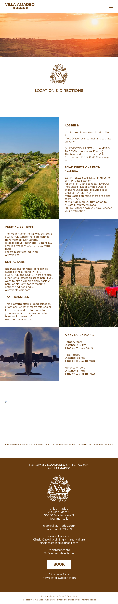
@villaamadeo (53, 465)
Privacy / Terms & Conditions (63, 596)
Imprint (44, 596)
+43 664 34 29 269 (59, 529)
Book (59, 564)
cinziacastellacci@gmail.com (59, 543)
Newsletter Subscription (59, 578)
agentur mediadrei (87, 599)
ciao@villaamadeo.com (59, 525)
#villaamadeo (59, 468)
